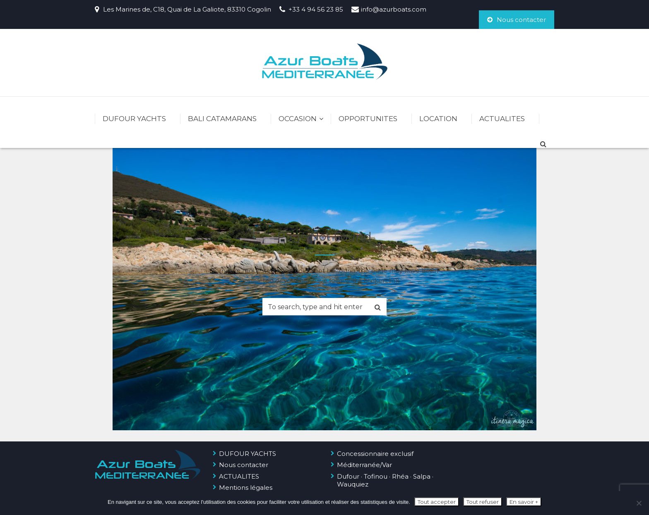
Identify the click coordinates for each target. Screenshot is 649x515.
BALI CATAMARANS (222, 118)
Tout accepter (437, 501)
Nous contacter (516, 20)
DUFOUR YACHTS (134, 118)
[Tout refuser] (639, 503)
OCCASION (298, 118)
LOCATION (438, 118)
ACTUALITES (502, 118)
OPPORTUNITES (368, 118)
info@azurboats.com (393, 9)
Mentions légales (245, 487)
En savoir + (524, 501)
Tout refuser (482, 501)
